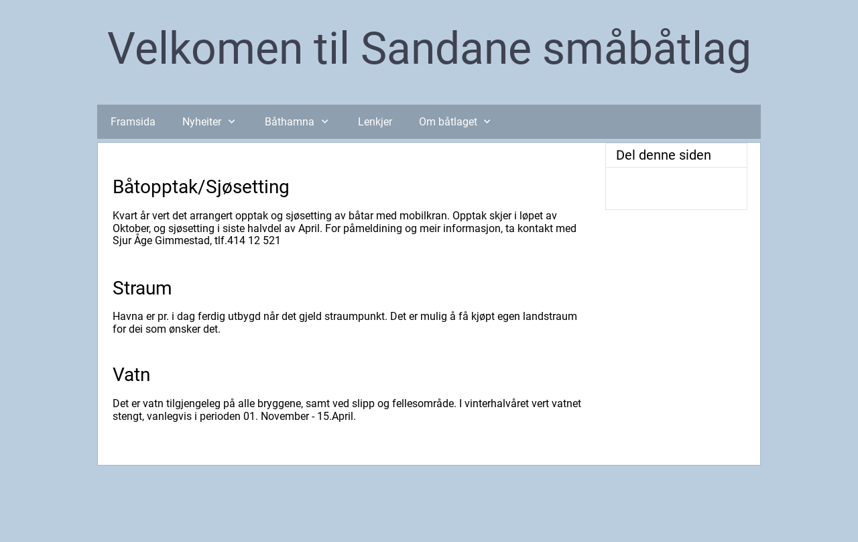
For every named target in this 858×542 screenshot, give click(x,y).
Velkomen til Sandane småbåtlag (429, 48)
